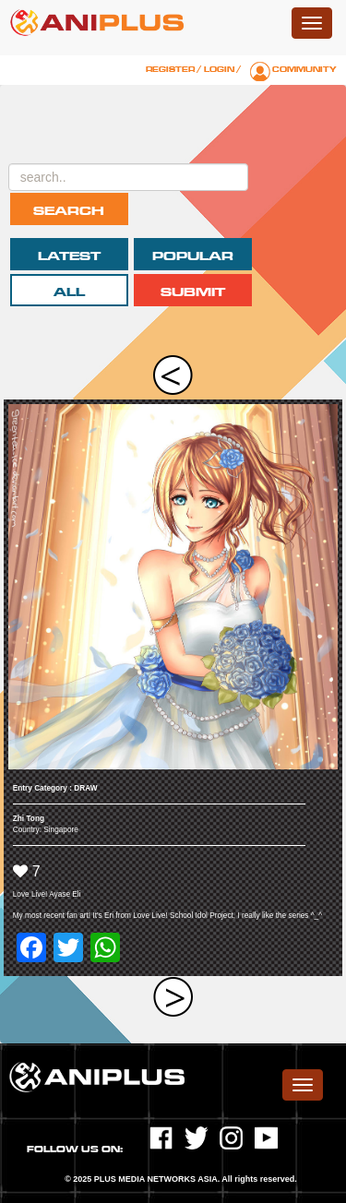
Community (304, 69)
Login (219, 69)
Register (170, 69)
